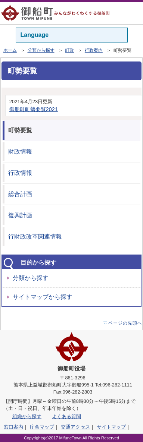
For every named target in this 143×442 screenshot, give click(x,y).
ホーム (10, 50)
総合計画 (20, 194)
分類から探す (41, 50)
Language (35, 35)
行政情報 (20, 173)
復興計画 (20, 215)
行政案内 (94, 50)
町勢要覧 (20, 130)
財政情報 (20, 151)
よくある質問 (66, 416)
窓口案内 (13, 427)
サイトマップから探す (42, 297)
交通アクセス (75, 427)
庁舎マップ (42, 427)
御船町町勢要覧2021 (33, 109)
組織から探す (26, 416)
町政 (69, 50)
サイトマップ (111, 427)
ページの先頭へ (125, 323)
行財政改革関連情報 (35, 236)
